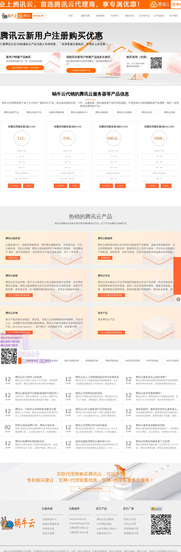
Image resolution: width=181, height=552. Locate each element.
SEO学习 (115, 16)
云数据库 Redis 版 (79, 532)
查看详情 (13, 258)
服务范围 (85, 16)
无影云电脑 (48, 533)
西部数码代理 (131, 533)
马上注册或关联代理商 (90, 488)
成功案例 (100, 16)
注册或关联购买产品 (81, 70)
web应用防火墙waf (106, 528)
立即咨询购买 (14, 185)
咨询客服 (28, 185)
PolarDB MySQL (78, 519)
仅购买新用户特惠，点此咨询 (25, 68)
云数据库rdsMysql (79, 527)
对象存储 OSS (104, 533)
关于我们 (173, 16)
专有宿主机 (48, 528)
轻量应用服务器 (50, 524)
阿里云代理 (130, 519)
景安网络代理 (131, 528)
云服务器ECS (49, 519)
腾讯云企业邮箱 (105, 519)
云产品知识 (159, 16)
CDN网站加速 (104, 524)
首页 (71, 16)
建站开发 (129, 16)
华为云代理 (130, 524)
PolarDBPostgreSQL (80, 523)
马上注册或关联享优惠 (19, 295)
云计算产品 (144, 16)
